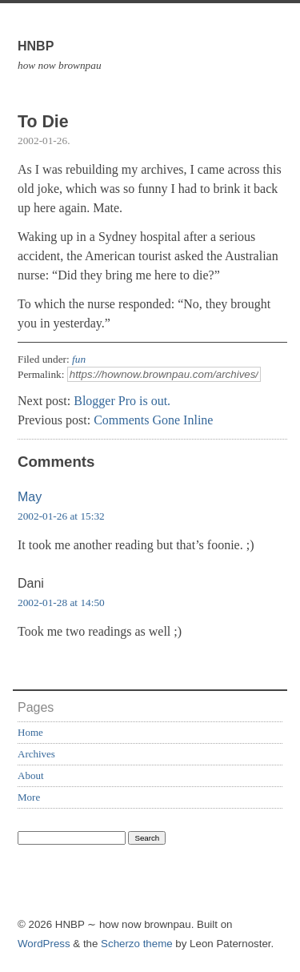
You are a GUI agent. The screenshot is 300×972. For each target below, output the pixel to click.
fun (79, 359)
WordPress (44, 944)
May (30, 497)
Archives (36, 754)
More (29, 797)
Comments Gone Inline (153, 420)
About (31, 775)
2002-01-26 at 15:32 (61, 516)
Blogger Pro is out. (122, 401)
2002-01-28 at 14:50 (61, 602)
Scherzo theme (137, 944)
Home (30, 732)
